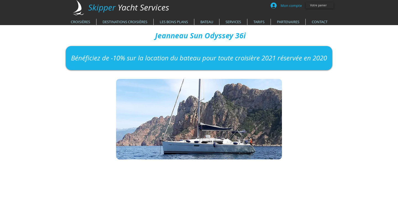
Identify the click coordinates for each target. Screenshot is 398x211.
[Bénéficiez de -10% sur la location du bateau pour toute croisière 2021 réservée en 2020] (199, 58)
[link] (320, 5)
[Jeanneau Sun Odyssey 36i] (200, 35)
